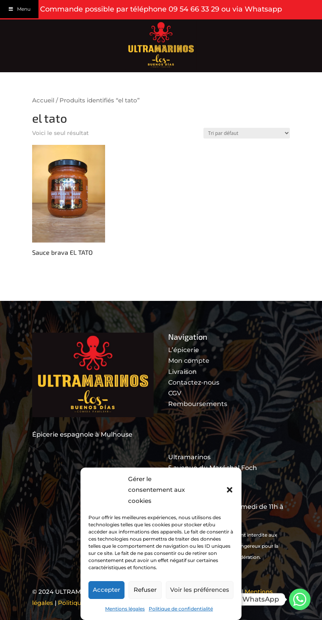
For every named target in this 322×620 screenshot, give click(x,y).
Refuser (145, 589)
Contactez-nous (193, 382)
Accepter (106, 589)
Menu (19, 9)
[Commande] (246, 133)
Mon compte (188, 360)
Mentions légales (125, 609)
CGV (174, 393)
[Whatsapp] (299, 599)
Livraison (182, 371)
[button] (230, 490)
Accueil (43, 100)
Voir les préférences (199, 589)
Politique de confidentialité (181, 609)
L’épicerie (183, 350)
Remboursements (197, 404)
